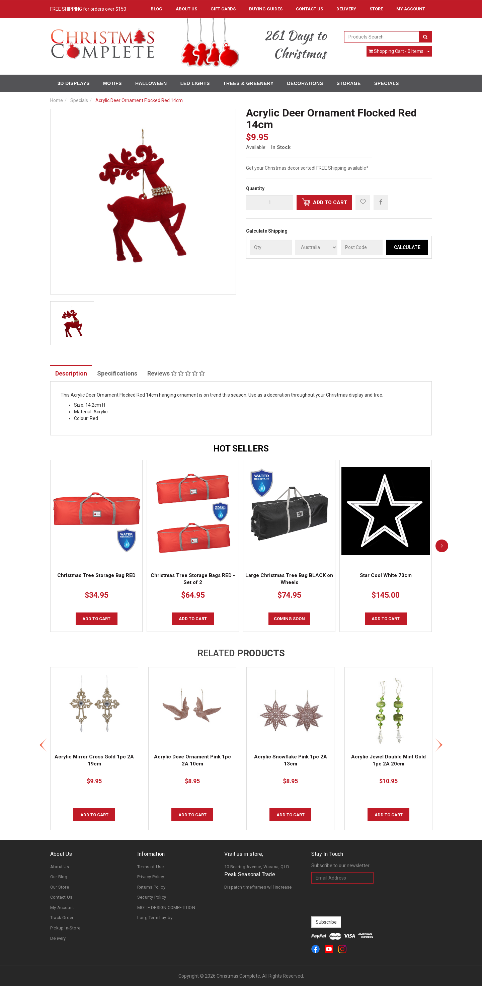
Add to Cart (324, 202)
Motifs (112, 83)
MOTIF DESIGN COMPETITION (166, 907)
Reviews (176, 373)
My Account (62, 907)
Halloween (151, 83)
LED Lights (195, 83)
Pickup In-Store (65, 927)
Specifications (117, 373)
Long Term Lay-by (154, 917)
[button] (362, 202)
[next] (442, 546)
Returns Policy (151, 887)
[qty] (269, 202)
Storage (348, 83)
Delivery (346, 8)
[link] (315, 949)
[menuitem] (381, 202)
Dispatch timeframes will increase (258, 887)
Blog (156, 8)
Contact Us (309, 8)
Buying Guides (266, 8)
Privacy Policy (150, 876)
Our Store (59, 887)
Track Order (61, 917)
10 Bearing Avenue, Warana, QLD (256, 866)
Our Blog (59, 876)
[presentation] (362, 900)
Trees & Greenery (248, 83)
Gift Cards (223, 8)
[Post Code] (362, 247)
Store (376, 8)
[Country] (316, 247)
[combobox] (381, 37)
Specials (386, 83)
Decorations (305, 83)
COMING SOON (289, 618)
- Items (396, 51)
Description (71, 373)
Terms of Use (150, 866)
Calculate (407, 247)
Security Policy (151, 897)
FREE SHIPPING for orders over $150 (88, 9)
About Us (186, 8)
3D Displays (74, 83)
